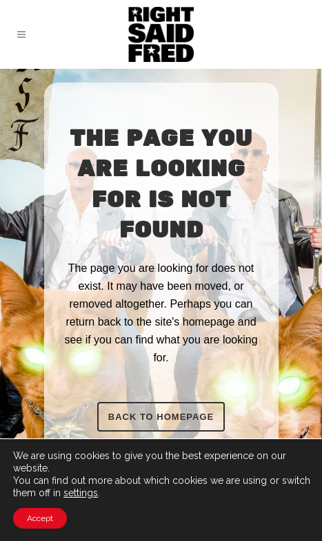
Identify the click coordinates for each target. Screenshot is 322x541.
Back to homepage (161, 417)
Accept (40, 518)
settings (80, 492)
